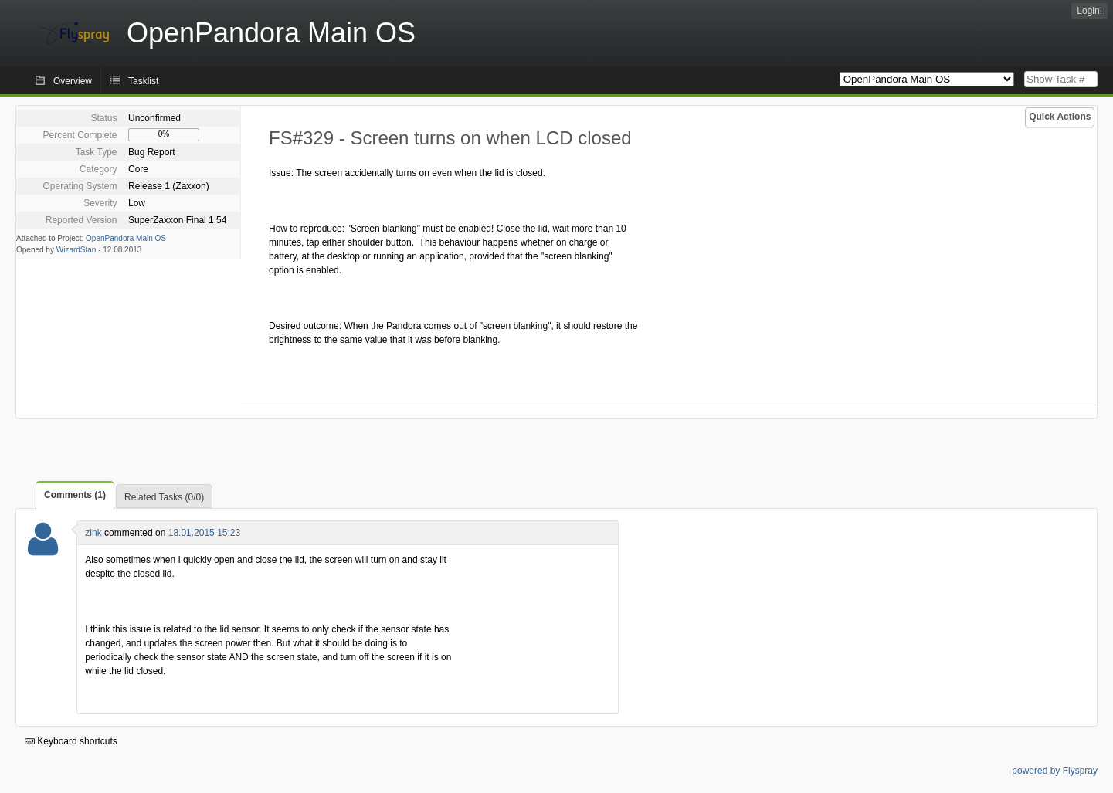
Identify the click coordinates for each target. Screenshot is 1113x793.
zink (93, 532)
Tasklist (143, 81)
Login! (1089, 10)
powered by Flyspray (1055, 770)
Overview (72, 81)
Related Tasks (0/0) (164, 497)
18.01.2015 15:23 (204, 532)
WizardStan (76, 250)
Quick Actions (1060, 116)
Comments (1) (75, 495)
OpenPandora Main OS (126, 238)
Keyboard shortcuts (71, 741)
